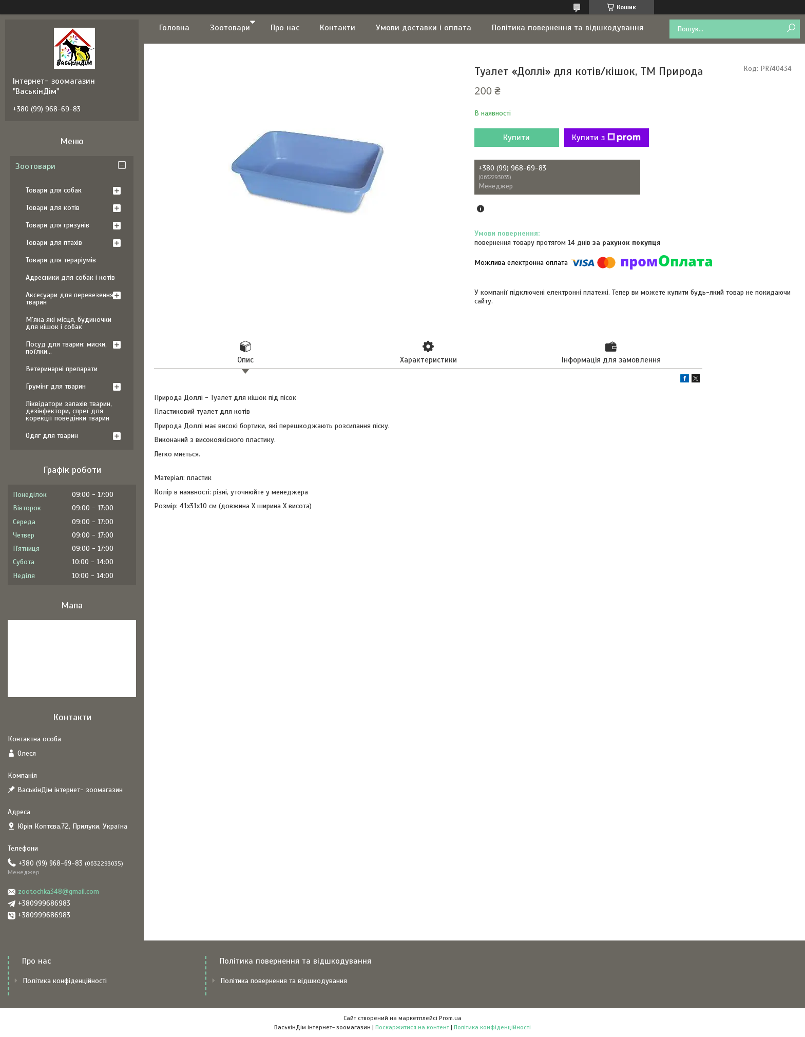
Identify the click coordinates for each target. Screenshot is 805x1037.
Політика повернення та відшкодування (567, 28)
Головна (174, 28)
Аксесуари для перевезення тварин (69, 298)
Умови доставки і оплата (423, 28)
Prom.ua (450, 1018)
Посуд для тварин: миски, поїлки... (66, 348)
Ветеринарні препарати (62, 368)
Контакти (337, 28)
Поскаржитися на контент (412, 1027)
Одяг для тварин (52, 435)
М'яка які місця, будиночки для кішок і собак (68, 323)
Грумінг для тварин (56, 386)
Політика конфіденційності (65, 980)
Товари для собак (54, 190)
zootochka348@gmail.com (58, 891)
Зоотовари (230, 28)
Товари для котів (53, 207)
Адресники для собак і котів (70, 277)
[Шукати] (791, 28)
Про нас (285, 28)
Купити (516, 137)
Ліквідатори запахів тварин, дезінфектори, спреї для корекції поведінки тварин (69, 411)
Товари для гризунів (57, 225)
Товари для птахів (54, 242)
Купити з (606, 137)
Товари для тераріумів (61, 260)
